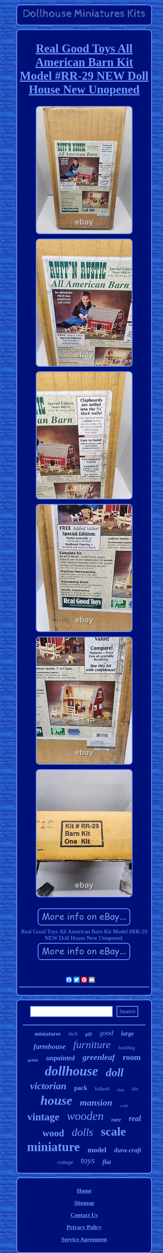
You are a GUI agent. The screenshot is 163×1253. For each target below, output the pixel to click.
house (56, 1100)
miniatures (48, 1034)
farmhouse (50, 1046)
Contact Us (83, 1215)
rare (116, 1120)
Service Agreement (84, 1239)
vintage (43, 1117)
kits (135, 1088)
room (132, 1057)
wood (53, 1133)
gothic (33, 1060)
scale (113, 1131)
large (127, 1033)
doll (115, 1072)
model (97, 1150)
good (106, 1033)
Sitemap (84, 1203)
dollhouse (71, 1071)
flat (106, 1162)
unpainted (60, 1058)
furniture (92, 1044)
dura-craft (127, 1150)
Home (84, 1191)
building (126, 1047)
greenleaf (98, 1057)
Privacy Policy (84, 1227)
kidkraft (102, 1088)
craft (124, 1105)
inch (72, 1034)
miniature (53, 1147)
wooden (85, 1116)
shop (120, 1090)
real (135, 1118)
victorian (48, 1085)
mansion (96, 1102)
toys (88, 1160)
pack (80, 1087)
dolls (82, 1132)
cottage (65, 1162)
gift (88, 1034)
